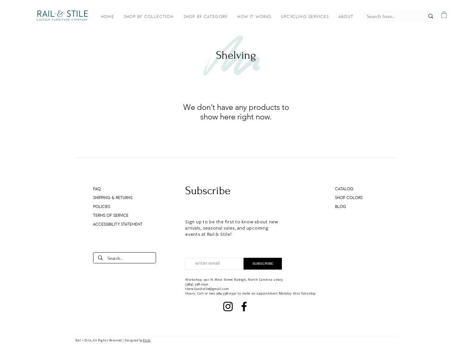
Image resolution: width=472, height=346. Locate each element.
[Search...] (125, 258)
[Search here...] (391, 16)
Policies (101, 206)
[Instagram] (228, 306)
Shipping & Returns (112, 197)
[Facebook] (244, 306)
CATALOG (344, 189)
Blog (340, 206)
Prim (146, 340)
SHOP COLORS (349, 197)
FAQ (97, 189)
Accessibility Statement (114, 224)
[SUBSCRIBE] (263, 264)
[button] (444, 14)
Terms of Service (110, 215)
